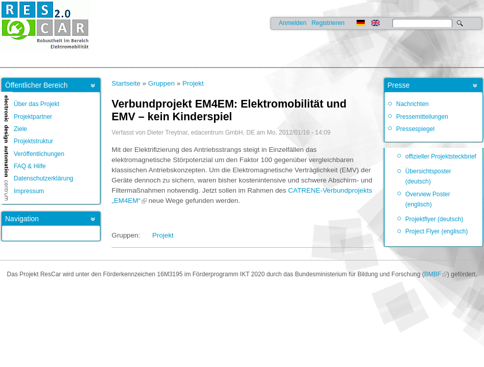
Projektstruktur (33, 141)
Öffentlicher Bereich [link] (36, 85)
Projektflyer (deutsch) (434, 219)
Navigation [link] (22, 219)
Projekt (193, 83)
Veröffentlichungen (39, 154)
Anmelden (292, 23)
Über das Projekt (36, 104)
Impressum (29, 191)
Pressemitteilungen (422, 116)
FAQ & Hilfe (30, 166)
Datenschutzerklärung (43, 178)
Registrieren (327, 23)
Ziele (20, 129)
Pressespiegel (415, 129)
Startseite (126, 83)
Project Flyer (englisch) (437, 231)
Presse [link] (399, 85)
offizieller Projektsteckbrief (441, 156)
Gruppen (161, 83)
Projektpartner (33, 116)
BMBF (432, 274)
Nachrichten (412, 104)
